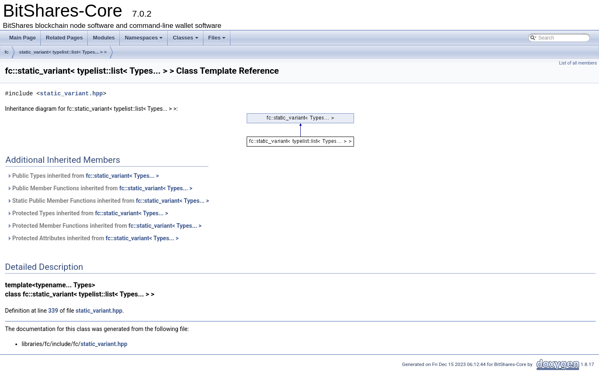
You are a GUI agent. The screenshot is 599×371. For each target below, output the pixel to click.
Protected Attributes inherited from (93, 238)
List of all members (578, 63)
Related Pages (64, 38)
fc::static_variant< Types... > (122, 175)
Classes (185, 38)
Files (217, 38)
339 (53, 310)
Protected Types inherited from (87, 213)
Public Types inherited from (83, 175)
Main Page (22, 38)
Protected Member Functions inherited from (104, 225)
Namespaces (144, 38)
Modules (104, 38)
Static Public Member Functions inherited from (108, 200)
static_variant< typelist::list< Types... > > (63, 52)
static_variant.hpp (71, 93)
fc (7, 52)
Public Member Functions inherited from (99, 188)
